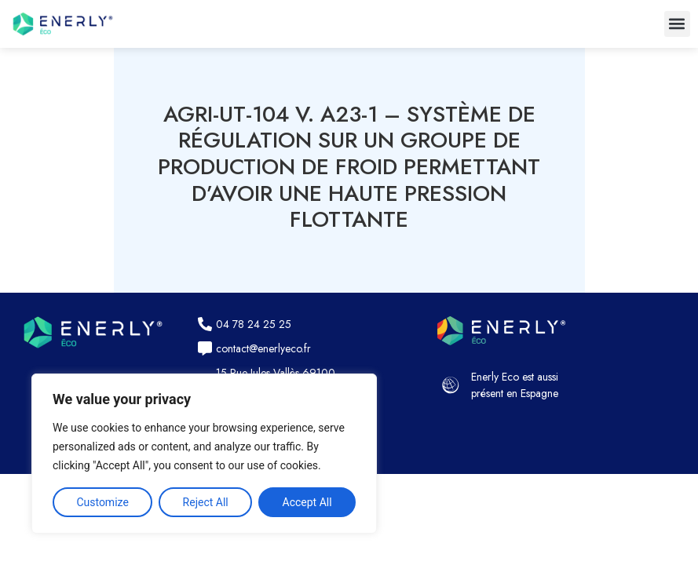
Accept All (307, 502)
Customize (102, 502)
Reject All (205, 502)
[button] (677, 24)
